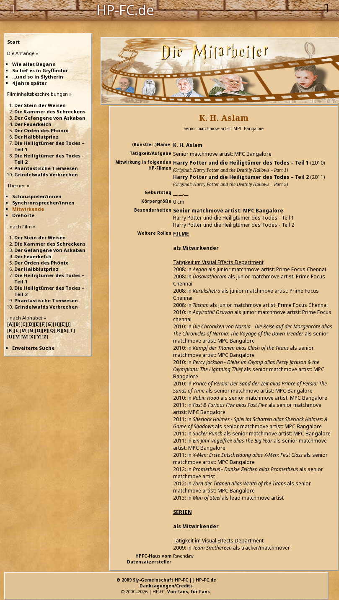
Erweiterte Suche (33, 348)
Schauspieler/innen (37, 196)
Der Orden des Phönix (41, 130)
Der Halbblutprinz (36, 137)
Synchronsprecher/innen (43, 202)
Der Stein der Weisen (40, 105)
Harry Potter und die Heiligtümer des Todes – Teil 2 (241, 177)
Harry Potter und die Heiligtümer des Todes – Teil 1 (241, 162)
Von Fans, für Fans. (189, 592)
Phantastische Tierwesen (46, 168)
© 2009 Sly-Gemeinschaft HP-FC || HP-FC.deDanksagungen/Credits (166, 583)
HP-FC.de (125, 9)
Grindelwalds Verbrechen (46, 174)
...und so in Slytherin (37, 76)
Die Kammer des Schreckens (49, 111)
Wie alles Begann (34, 64)
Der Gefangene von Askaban (49, 118)
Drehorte (23, 215)
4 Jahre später (29, 83)
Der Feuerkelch (33, 124)
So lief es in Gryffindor (40, 70)
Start (13, 42)
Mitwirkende (28, 209)
